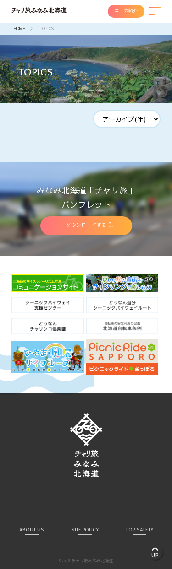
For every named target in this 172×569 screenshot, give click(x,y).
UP (155, 555)
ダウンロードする (86, 225)
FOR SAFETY (139, 530)
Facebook (86, 500)
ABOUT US (31, 530)
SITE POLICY (85, 530)
